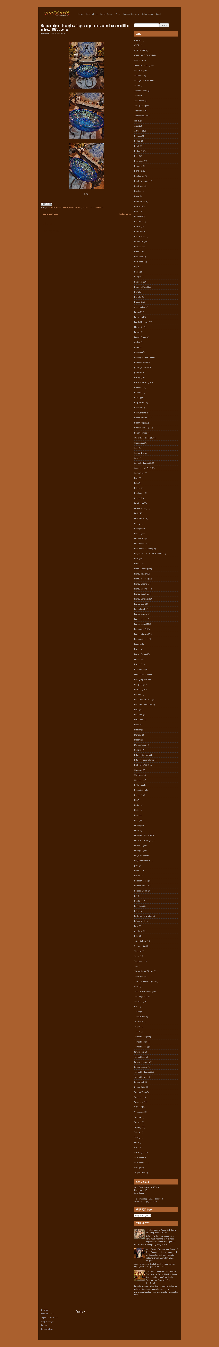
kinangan (138, 528)
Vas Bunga (138, 1152)
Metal (136, 724)
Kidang (137, 523)
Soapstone (139, 976)
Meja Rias (138, 714)
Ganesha (138, 352)
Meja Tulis (138, 719)
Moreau (137, 735)
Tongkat (137, 1122)
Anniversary (139, 100)
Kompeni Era (139, 543)
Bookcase (138, 166)
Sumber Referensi (131, 14)
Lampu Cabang (140, 584)
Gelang (137, 377)
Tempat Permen (141, 1077)
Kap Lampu (139, 493)
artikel (137, 120)
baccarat (138, 136)
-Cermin (137, 40)
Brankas (137, 191)
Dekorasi (138, 281)
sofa (136, 986)
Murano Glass (140, 745)
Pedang (137, 825)
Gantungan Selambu (143, 357)
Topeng (137, 1127)
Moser (137, 739)
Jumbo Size (139, 473)
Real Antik (138, 906)
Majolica (137, 689)
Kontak (158, 14)
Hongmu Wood (140, 432)
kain (136, 483)
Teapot (137, 1026)
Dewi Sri (138, 297)
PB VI (136, 810)
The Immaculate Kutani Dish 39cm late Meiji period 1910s (161, 1231)
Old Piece (138, 775)
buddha (137, 216)
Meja (136, 709)
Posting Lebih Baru (50, 214)
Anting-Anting (140, 105)
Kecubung (138, 503)
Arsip (118, 14)
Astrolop (138, 130)
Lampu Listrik (140, 624)
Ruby (136, 936)
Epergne (138, 317)
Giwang (137, 397)
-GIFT (136, 45)
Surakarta (138, 1001)
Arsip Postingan (47, 1321)
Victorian (138, 1157)
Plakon (137, 875)
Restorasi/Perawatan (143, 916)
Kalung (137, 488)
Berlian (137, 151)
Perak (136, 830)
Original (85, 207)
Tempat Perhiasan (142, 1072)
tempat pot (139, 1082)
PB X (136, 820)
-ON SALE (138, 50)
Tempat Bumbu (140, 1041)
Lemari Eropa (140, 654)
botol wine (139, 186)
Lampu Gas (139, 604)
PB (135, 800)
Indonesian (139, 443)
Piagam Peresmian (142, 860)
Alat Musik (138, 75)
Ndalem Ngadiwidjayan (144, 760)
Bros (136, 211)
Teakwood (138, 1021)
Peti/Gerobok (140, 855)
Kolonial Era (139, 538)
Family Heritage (141, 322)
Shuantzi (138, 951)
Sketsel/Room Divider (143, 971)
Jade (136, 458)
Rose (136, 926)
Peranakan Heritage (142, 840)
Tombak (137, 1117)
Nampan (137, 749)
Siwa (136, 966)
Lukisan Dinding (141, 674)
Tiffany (137, 1107)
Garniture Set (140, 362)
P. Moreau (138, 785)
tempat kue (139, 1052)
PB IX (136, 805)
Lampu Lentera (140, 614)
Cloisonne (138, 256)
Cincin (136, 251)
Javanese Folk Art (141, 468)
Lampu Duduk (140, 594)
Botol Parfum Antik (142, 181)
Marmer (137, 694)
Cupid (136, 266)
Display (137, 302)
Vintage (137, 1167)
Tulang (137, 1137)
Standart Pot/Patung (143, 991)
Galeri (137, 347)
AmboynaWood (141, 90)
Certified (138, 231)
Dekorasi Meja (140, 287)
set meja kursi (140, 941)
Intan (136, 448)
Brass (136, 196)
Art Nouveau (139, 115)
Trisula (137, 1132)
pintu (136, 865)
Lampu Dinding (140, 588)
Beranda (44, 1310)
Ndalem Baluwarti (142, 755)
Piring (136, 870)
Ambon (137, 85)
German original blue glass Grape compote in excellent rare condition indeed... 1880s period (85, 27)
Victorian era (139, 1162)
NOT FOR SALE (140, 765)
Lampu (137, 563)
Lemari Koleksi (106, 14)
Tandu (137, 1011)
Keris (136, 513)
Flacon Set (138, 327)
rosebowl (138, 931)
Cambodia (138, 221)
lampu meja (139, 629)
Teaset (137, 1031)
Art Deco (138, 110)
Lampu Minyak (140, 634)
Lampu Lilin (139, 619)
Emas (136, 312)
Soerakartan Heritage (143, 981)
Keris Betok (139, 518)
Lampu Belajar (140, 573)
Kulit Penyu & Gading (143, 548)
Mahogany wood (141, 679)
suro (136, 1006)
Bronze (137, 206)
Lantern (137, 644)
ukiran (136, 1142)
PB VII (137, 815)
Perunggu (138, 850)
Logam (137, 664)
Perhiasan (138, 845)
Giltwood (138, 392)
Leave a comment (97, 207)
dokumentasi (139, 307)
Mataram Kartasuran (143, 699)
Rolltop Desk (139, 921)
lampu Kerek (139, 609)
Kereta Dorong (140, 508)
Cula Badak (139, 261)
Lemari (137, 649)
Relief (136, 911)
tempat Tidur (140, 1087)
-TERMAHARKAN (141, 65)
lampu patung (140, 639)
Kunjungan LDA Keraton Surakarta (148, 553)
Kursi (136, 558)
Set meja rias (140, 946)
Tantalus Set (139, 1016)
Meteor (137, 729)
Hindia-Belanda (75, 207)
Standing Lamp (140, 996)
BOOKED (138, 171)
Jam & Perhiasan (141, 463)
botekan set (139, 176)
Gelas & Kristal (62, 207)
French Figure (140, 337)
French (137, 332)
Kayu (136, 498)
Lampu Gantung (141, 568)
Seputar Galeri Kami (49, 1317)
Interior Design (140, 453)
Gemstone (138, 387)
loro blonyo (139, 669)
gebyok (137, 372)
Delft (136, 292)
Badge (137, 141)
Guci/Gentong (140, 412)
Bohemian (138, 161)
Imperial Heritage (142, 437)
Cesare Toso (139, 236)
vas (135, 1147)
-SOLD (53, 207)
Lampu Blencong (141, 578)
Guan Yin (138, 407)
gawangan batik (141, 367)
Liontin (137, 659)
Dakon (137, 271)
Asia (136, 126)
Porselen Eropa (141, 880)
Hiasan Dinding (140, 417)
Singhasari (138, 961)
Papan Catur (139, 790)
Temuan (137, 1097)
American (138, 95)
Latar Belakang (47, 1314)
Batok (136, 146)
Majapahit (138, 684)
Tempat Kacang (141, 1046)
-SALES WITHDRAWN (143, 55)
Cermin (137, 226)
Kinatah (137, 533)
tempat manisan (141, 1062)
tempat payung (140, 1067)
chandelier (138, 241)
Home (80, 14)
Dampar (137, 276)
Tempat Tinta (140, 1092)
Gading (137, 342)
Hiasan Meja (139, 422)
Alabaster (138, 70)
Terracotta (138, 1102)
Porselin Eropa (140, 890)
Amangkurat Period (142, 80)
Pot (135, 896)
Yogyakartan (139, 1172)
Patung (137, 795)
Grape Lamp (139, 402)
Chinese (137, 246)
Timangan (138, 1112)
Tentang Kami (92, 14)
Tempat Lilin (139, 1057)
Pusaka (137, 901)
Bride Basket (139, 201)
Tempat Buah (140, 1036)
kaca (136, 478)
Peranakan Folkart (142, 835)
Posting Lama (125, 214)
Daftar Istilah (147, 14)
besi (136, 156)
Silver (136, 956)
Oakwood (138, 770)
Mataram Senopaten (143, 704)
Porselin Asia (139, 885)
